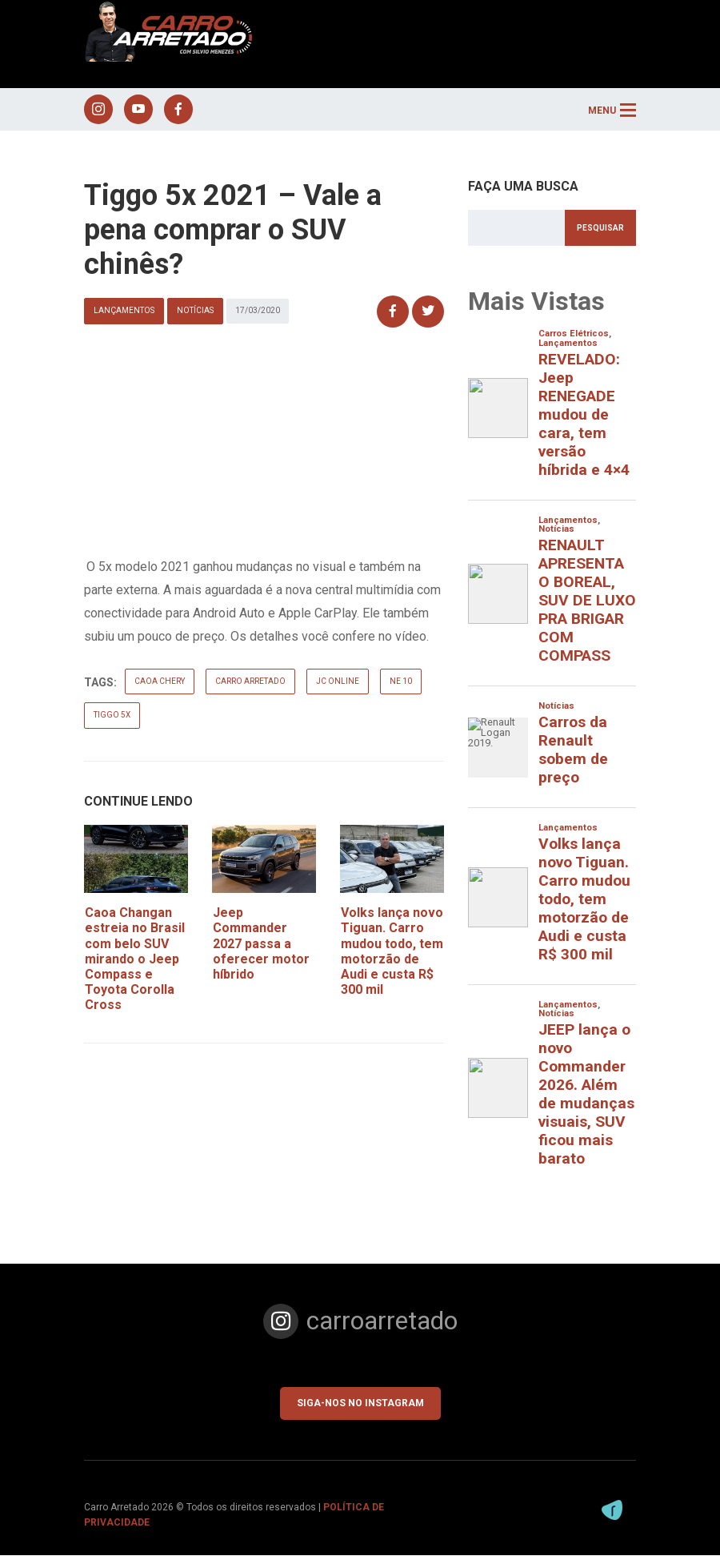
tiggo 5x (112, 719)
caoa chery (159, 685)
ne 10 (401, 685)
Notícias (195, 316)
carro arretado (250, 685)
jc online (337, 685)
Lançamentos (124, 316)
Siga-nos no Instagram (360, 1407)
